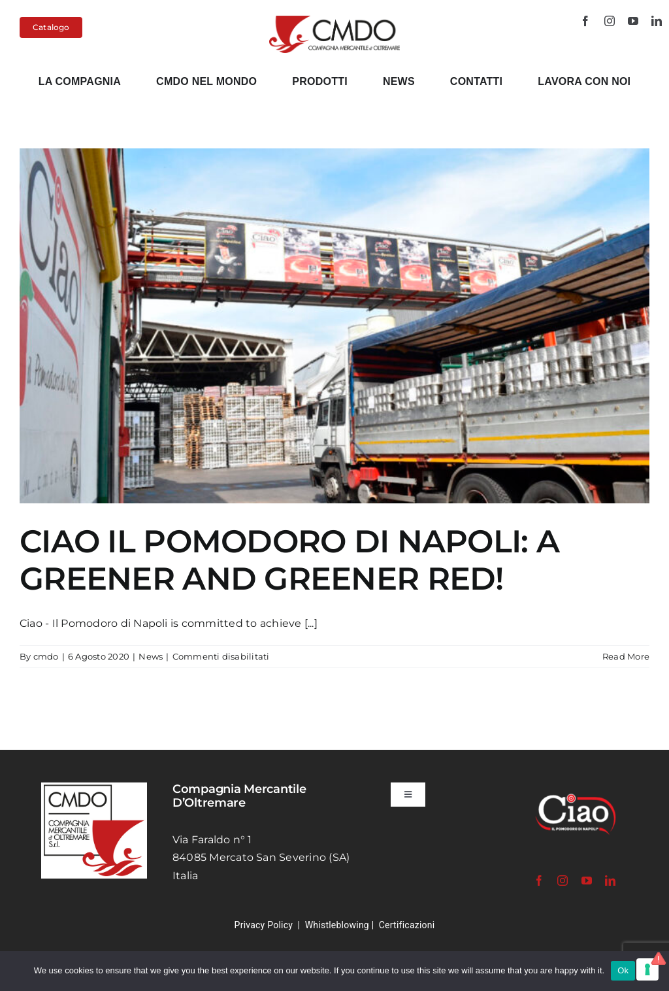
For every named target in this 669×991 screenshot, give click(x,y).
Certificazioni (407, 925)
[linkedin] (656, 21)
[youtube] (633, 21)
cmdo (46, 656)
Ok (622, 970)
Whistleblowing (337, 925)
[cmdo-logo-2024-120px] (334, 20)
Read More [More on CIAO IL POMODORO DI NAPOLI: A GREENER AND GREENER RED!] (625, 656)
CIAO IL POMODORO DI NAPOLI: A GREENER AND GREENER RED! (289, 560)
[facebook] (585, 21)
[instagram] (609, 21)
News (151, 656)
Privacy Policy (264, 925)
